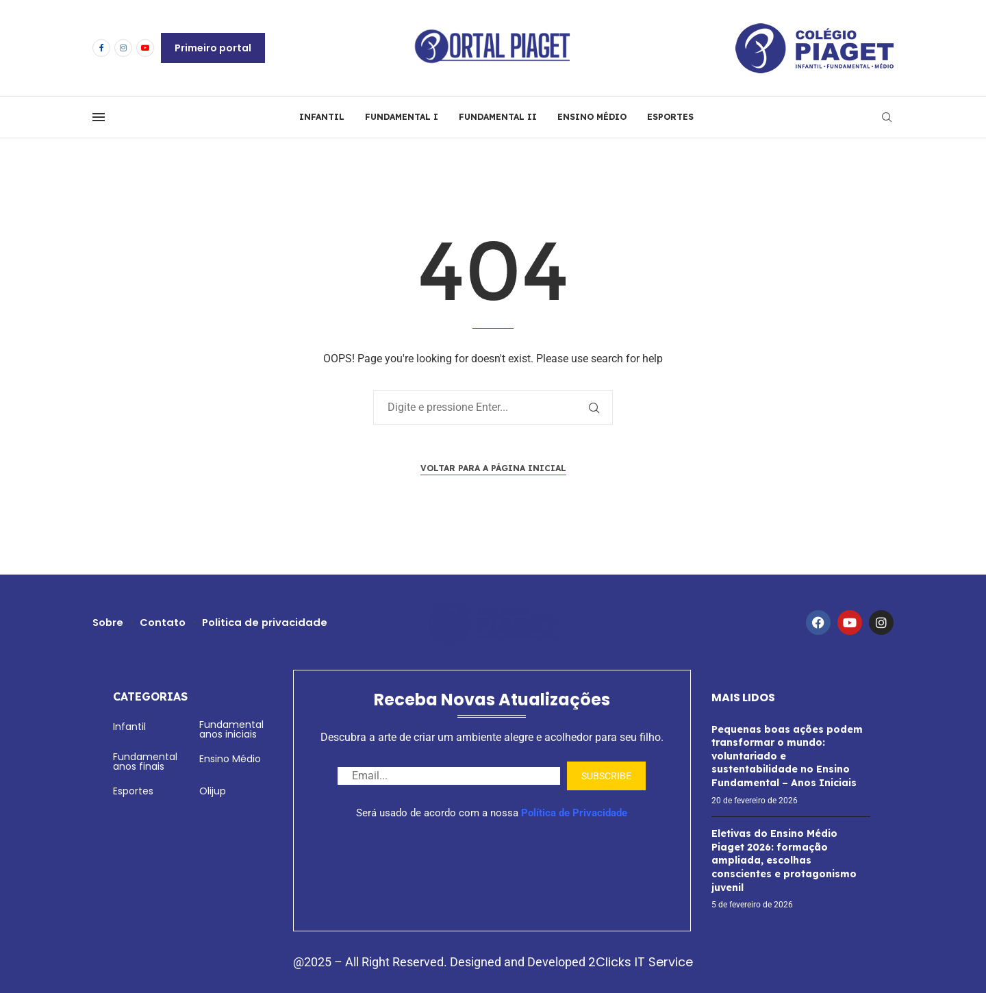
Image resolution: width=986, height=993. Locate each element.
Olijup (212, 791)
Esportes (133, 791)
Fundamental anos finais (145, 761)
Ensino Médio (230, 759)
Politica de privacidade (267, 622)
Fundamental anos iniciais (231, 729)
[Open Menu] (98, 117)
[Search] (887, 117)
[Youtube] (145, 48)
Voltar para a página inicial (493, 468)
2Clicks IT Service (640, 961)
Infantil (129, 726)
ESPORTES (670, 117)
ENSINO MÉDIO (592, 117)
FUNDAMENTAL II (498, 117)
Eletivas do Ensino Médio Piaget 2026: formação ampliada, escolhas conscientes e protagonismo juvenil (784, 860)
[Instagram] (123, 48)
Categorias (150, 696)
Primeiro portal (213, 48)
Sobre (108, 622)
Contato (164, 622)
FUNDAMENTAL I (401, 117)
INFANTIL (321, 117)
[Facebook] (101, 48)
